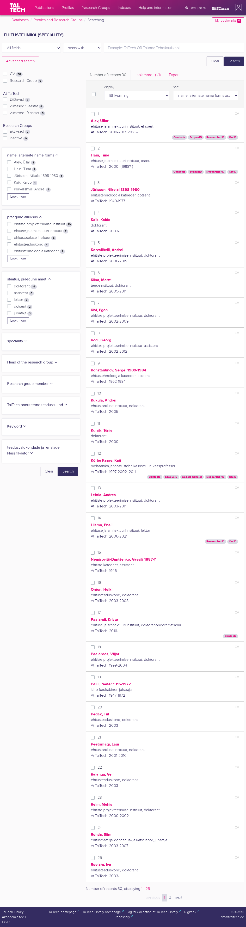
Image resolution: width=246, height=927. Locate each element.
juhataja (23, 313)
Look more (18, 197)
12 (99, 453)
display (109, 87)
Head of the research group (32, 362)
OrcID (232, 137)
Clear (215, 61)
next (178, 897)
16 (99, 582)
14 (99, 518)
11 (99, 423)
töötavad (20, 99)
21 (99, 737)
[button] (237, 7)
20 (100, 707)
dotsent (23, 306)
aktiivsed (20, 131)
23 (100, 797)
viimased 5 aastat (27, 106)
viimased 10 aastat (27, 113)
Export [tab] (174, 75)
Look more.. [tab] (148, 75)
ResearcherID (215, 137)
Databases (20, 20)
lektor (21, 300)
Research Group (26, 80)
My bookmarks (228, 21)
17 (99, 612)
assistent (24, 293)
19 (99, 677)
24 (100, 827)
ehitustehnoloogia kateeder (39, 251)
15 (99, 552)
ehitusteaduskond (31, 244)
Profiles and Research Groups (58, 20)
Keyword (17, 426)
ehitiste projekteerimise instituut (43, 224)
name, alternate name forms (33, 155)
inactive (19, 138)
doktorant (25, 286)
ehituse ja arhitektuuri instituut (41, 231)
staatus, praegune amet (29, 279)
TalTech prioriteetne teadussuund (37, 405)
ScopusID (196, 137)
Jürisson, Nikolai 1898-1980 (39, 176)
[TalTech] (17, 7)
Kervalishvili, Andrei (32, 189)
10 (99, 393)
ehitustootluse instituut (35, 237)
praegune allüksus (25, 217)
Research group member (30, 384)
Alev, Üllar (25, 162)
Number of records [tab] (108, 75)
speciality (17, 341)
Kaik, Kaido (25, 182)
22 (100, 767)
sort (175, 87)
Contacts (179, 137)
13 (99, 488)
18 (99, 647)
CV (16, 74)
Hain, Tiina (25, 169)
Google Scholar (192, 477)
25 (100, 858)
